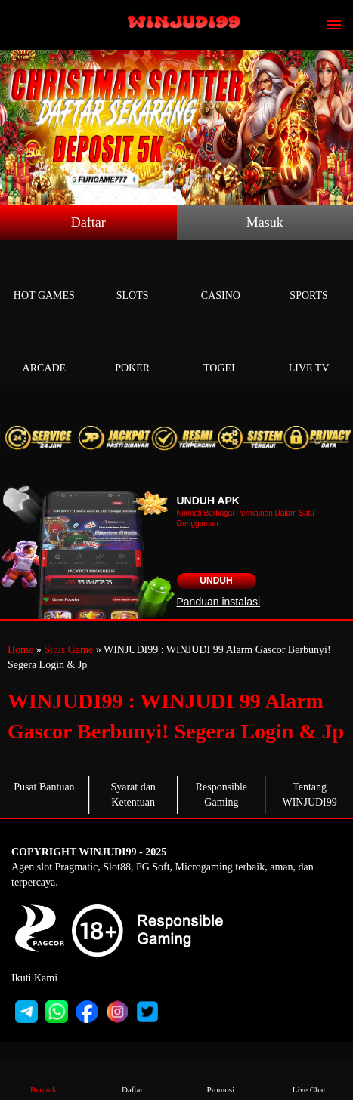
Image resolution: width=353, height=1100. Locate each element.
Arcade (44, 351)
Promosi (220, 1078)
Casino (221, 278)
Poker (133, 351)
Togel (221, 351)
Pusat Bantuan (44, 787)
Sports (309, 278)
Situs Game (68, 649)
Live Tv (309, 351)
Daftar (88, 222)
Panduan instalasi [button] (219, 602)
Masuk (264, 222)
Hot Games (44, 278)
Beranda (44, 1078)
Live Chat (308, 1078)
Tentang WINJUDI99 (309, 794)
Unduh (216, 580)
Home (20, 649)
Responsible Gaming (221, 794)
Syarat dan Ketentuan (132, 794)
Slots (133, 278)
